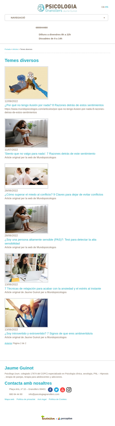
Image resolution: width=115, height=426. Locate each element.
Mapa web (9, 399)
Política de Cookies (58, 399)
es (106, 6)
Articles (15, 49)
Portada (8, 49)
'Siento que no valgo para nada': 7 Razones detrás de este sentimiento (50, 153)
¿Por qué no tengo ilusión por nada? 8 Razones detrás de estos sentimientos (54, 105)
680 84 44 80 (15, 394)
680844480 (42, 27)
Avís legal (41, 399)
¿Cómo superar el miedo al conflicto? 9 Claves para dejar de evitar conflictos (54, 194)
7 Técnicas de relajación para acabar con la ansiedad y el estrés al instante (53, 288)
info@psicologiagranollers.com (44, 394)
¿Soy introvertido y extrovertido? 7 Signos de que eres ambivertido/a (49, 333)
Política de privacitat (26, 399)
